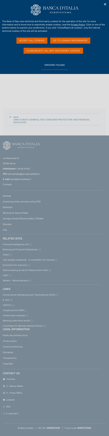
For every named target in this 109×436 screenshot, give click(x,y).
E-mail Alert (10, 413)
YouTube (9, 379)
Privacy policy (10, 341)
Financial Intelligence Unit (16, 244)
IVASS (6, 254)
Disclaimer (8, 352)
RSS (7, 406)
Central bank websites (14, 315)
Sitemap (7, 196)
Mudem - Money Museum (16, 280)
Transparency (10, 358)
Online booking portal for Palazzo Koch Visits (25, 270)
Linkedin (9, 399)
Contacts (7, 184)
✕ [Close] (105, 4)
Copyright (8, 363)
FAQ (5, 230)
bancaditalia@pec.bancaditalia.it (24, 174)
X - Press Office (12, 393)
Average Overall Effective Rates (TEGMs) (23, 218)
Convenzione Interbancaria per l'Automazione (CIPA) (29, 294)
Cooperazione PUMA (13, 310)
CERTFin (7, 305)
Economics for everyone (15, 265)
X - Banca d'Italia (13, 386)
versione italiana (54, 66)
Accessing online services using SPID (22, 201)
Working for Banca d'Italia (15, 213)
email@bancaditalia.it (20, 179)
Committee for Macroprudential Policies (23, 325)
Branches (7, 207)
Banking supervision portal (16, 320)
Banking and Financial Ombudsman (20, 249)
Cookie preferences (13, 346)
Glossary (7, 224)
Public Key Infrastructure (15, 335)
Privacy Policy (78, 24)
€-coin (6, 300)
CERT (6, 275)
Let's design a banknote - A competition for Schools (29, 259)
